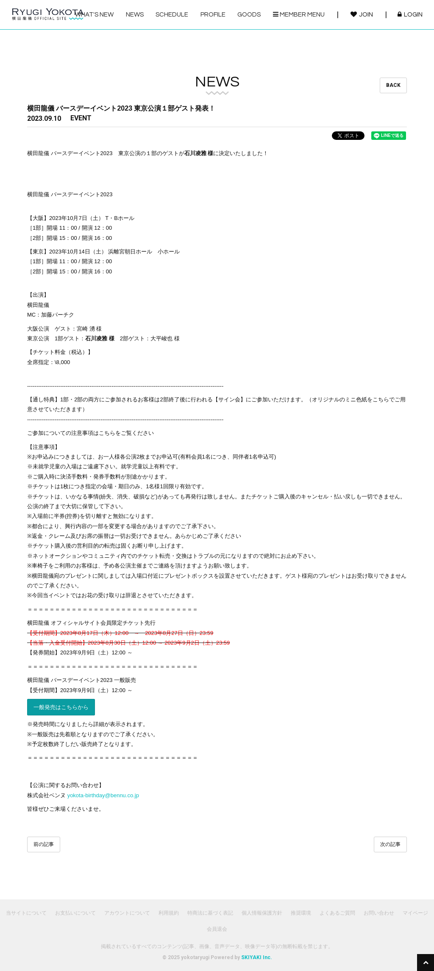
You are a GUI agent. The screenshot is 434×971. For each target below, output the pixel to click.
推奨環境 (301, 913)
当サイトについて (26, 913)
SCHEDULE (172, 14)
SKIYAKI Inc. (256, 957)
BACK (393, 85)
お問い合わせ (379, 913)
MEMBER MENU (299, 14)
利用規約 (169, 913)
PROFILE (212, 14)
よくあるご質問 (337, 913)
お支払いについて (75, 913)
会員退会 (217, 929)
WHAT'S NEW (94, 14)
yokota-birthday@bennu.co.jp (103, 795)
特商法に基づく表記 (210, 913)
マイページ (415, 913)
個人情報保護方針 (262, 913)
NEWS (135, 14)
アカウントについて (127, 913)
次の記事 (390, 844)
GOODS (249, 14)
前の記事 (43, 844)
